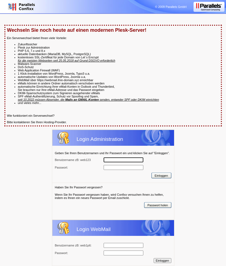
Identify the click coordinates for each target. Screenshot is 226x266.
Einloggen (161, 175)
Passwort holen (157, 205)
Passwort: (61, 253)
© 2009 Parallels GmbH (171, 6)
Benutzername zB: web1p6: (73, 245)
